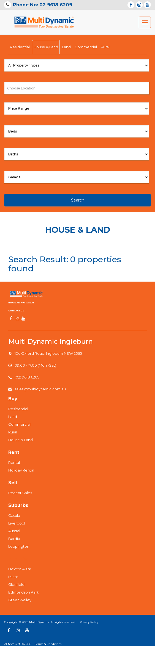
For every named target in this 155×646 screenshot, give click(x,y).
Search (77, 200)
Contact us (16, 310)
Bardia (14, 538)
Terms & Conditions (48, 644)
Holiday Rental (21, 470)
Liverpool (16, 523)
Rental (14, 462)
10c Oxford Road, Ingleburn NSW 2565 (48, 353)
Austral (14, 531)
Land (66, 47)
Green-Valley (19, 600)
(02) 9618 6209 (27, 377)
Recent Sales (20, 493)
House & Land (46, 47)
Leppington (18, 546)
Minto (13, 576)
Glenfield (16, 584)
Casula (14, 515)
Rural (105, 47)
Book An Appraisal (21, 302)
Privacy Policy (89, 622)
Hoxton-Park (19, 569)
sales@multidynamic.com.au (40, 389)
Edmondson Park (23, 592)
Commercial (86, 47)
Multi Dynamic (39, 622)
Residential (20, 47)
